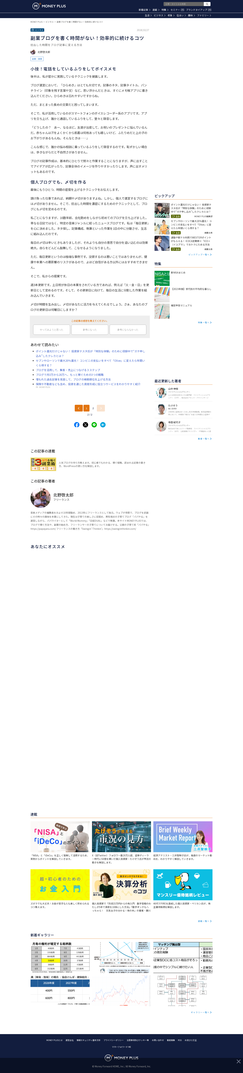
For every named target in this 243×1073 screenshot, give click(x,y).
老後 (171, 15)
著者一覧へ (204, 438)
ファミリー (204, 15)
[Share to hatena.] (103, 424)
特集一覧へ (204, 322)
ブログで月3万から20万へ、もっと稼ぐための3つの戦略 (70, 375)
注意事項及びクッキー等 (138, 1040)
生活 (148, 15)
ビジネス (159, 15)
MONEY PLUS (37, 21)
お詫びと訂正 (191, 1040)
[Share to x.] (85, 424)
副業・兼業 (37, 58)
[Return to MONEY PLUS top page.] (49, 6)
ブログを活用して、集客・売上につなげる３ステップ (68, 370)
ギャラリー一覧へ (200, 1012)
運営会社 (70, 1040)
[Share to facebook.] (76, 424)
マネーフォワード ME (121, 1046)
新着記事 (144, 9)
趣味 (191, 15)
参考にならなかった (127, 329)
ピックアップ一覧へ (199, 254)
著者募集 (171, 1040)
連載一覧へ (204, 921)
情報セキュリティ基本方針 (89, 1040)
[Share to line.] (94, 424)
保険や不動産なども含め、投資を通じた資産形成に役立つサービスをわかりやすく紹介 (88, 384)
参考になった (90, 329)
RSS (180, 1040)
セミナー (177, 9)
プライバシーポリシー (114, 1040)
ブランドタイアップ (198, 9)
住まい (181, 15)
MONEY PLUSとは (54, 1040)
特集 (165, 9)
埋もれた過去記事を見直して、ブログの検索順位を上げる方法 (73, 379)
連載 (156, 9)
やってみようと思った (51, 329)
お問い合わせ (158, 1040)
